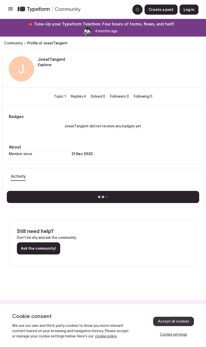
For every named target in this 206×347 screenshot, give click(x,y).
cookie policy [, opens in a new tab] (106, 336)
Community (13, 43)
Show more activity (103, 195)
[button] (11, 11)
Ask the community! (38, 248)
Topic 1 (60, 96)
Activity (18, 176)
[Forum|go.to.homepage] (72, 9)
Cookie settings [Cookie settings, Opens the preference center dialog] (173, 334)
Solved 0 (98, 96)
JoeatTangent (51, 59)
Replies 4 (79, 96)
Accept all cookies (173, 321)
